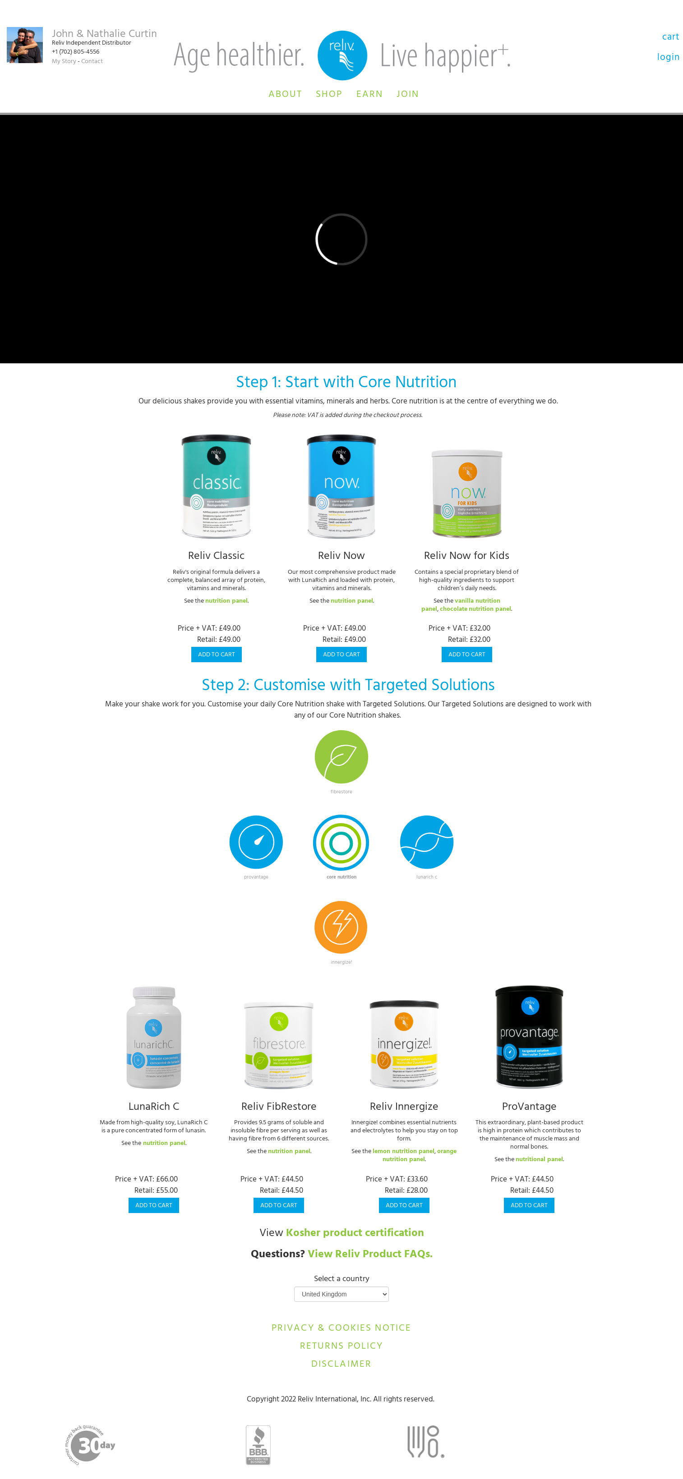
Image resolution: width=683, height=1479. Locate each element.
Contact (92, 62)
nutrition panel (226, 601)
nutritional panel (539, 1160)
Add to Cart (216, 655)
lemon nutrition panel (403, 1152)
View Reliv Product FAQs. (370, 1255)
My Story (64, 62)
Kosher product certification (355, 1234)
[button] (285, 93)
